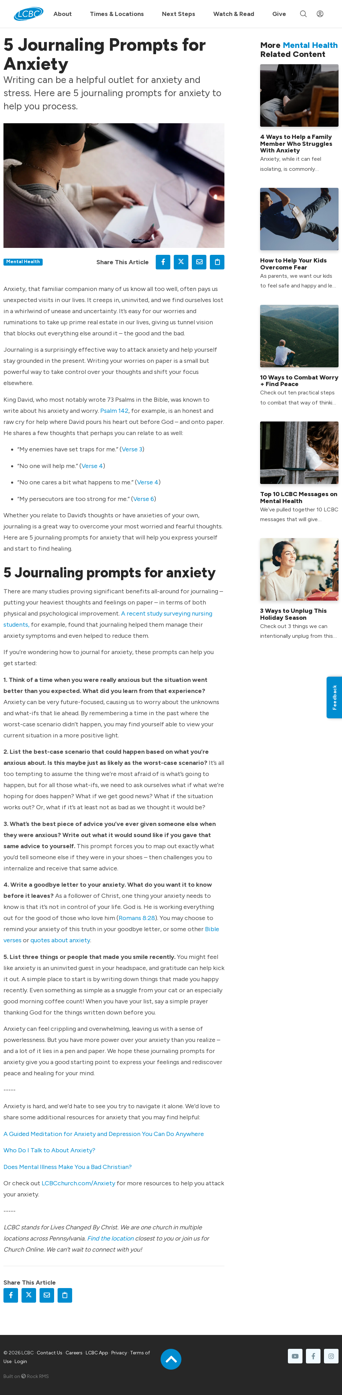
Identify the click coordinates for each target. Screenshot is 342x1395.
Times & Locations (117, 14)
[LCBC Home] (28, 14)
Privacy (119, 1353)
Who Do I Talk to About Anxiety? (49, 1150)
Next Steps (178, 14)
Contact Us (49, 1353)
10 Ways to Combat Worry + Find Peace (299, 381)
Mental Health (23, 261)
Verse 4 (92, 466)
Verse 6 (143, 499)
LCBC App (97, 1353)
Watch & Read (233, 14)
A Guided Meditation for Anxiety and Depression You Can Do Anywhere (103, 1134)
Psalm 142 (114, 411)
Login (21, 1361)
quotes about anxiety (60, 940)
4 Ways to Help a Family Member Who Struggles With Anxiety (296, 143)
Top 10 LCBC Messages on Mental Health (298, 497)
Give (279, 14)
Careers (74, 1353)
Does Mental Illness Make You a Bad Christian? (67, 1167)
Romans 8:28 (137, 918)
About (62, 14)
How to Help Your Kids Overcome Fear (293, 264)
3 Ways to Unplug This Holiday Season (293, 614)
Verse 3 (132, 449)
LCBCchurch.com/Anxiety (78, 1183)
